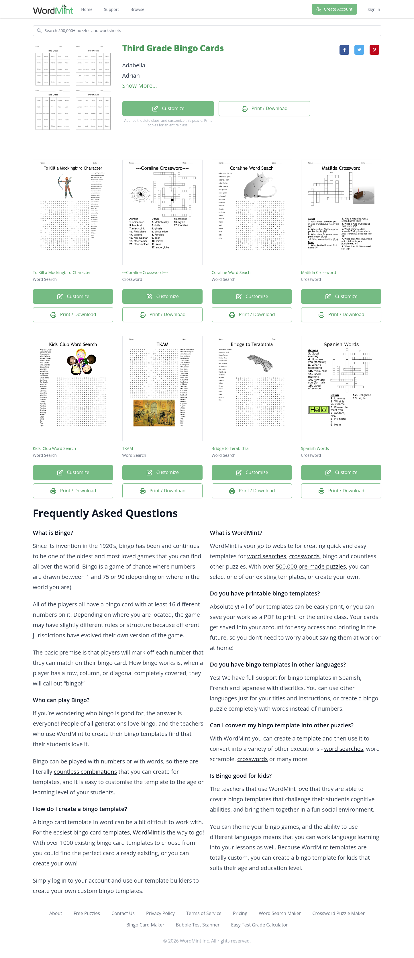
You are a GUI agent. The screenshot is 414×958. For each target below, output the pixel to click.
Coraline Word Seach (231, 272)
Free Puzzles (87, 913)
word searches (266, 556)
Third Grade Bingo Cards (173, 48)
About (55, 913)
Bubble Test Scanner (198, 925)
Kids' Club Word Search (54, 448)
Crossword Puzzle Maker (338, 913)
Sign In (374, 9)
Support (111, 9)
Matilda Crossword (318, 272)
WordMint (146, 832)
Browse (137, 9)
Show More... (139, 85)
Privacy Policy (160, 913)
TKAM (127, 448)
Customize (168, 108)
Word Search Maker (280, 913)
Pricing (240, 913)
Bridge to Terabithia (230, 448)
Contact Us (123, 913)
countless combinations (85, 771)
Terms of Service (203, 913)
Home (87, 9)
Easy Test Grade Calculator (259, 925)
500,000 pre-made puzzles (311, 566)
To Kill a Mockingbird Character (62, 272)
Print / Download (264, 108)
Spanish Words (315, 448)
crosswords (304, 556)
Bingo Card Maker (145, 925)
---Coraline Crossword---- (145, 272)
